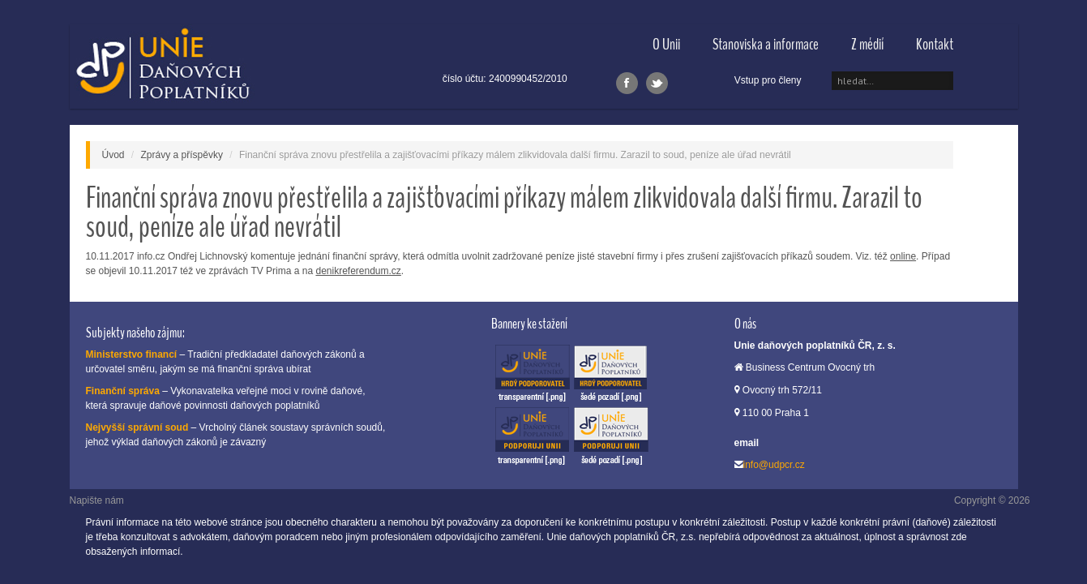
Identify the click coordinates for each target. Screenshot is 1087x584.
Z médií (867, 44)
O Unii (666, 44)
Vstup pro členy (768, 80)
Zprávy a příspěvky (182, 155)
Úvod (113, 155)
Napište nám (97, 500)
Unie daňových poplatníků (162, 66)
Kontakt (934, 44)
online (903, 256)
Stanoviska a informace (766, 44)
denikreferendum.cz (357, 271)
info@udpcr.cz (774, 464)
